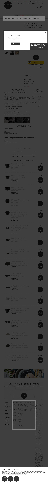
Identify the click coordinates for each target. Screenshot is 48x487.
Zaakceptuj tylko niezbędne (5, 478)
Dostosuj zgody (10, 479)
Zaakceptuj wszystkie (16, 479)
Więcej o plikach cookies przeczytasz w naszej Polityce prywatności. (14, 474)
